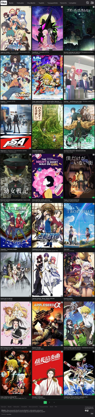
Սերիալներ (21, 3)
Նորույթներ (72, 3)
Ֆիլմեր (12, 3)
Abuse (51, 406)
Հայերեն (42, 3)
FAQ (56, 406)
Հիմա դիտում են (33, 406)
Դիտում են (63, 3)
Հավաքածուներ (53, 3)
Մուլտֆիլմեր (31, 3)
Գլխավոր (3, 406)
